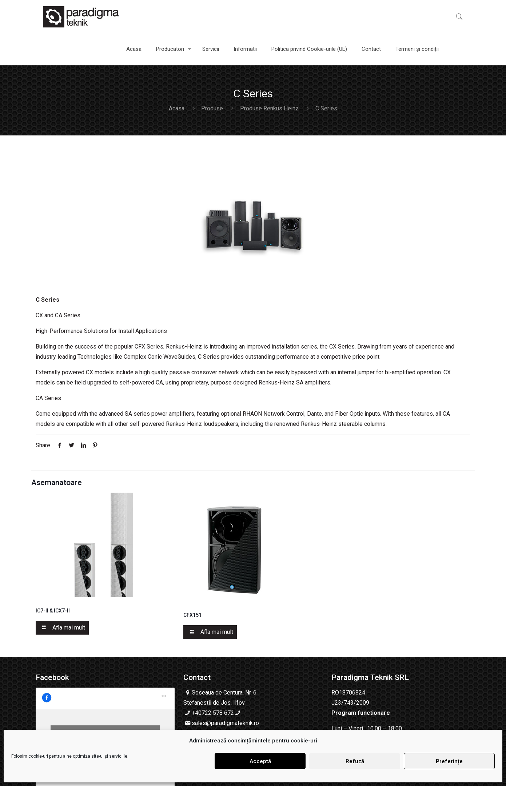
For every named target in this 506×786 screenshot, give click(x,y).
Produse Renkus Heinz (269, 108)
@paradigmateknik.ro (232, 723)
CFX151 (192, 615)
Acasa (176, 108)
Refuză (355, 761)
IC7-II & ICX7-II (53, 611)
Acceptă (260, 761)
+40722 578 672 (213, 712)
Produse (212, 108)
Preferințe (449, 761)
